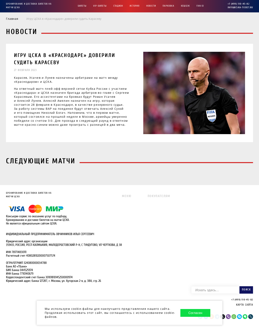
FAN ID (200, 5)
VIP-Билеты (100, 5)
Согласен (195, 313)
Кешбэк (185, 5)
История (134, 5)
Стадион (118, 5)
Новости (151, 5)
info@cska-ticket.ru (240, 7)
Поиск (246, 289)
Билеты (82, 5)
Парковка (168, 5)
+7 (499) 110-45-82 (238, 3)
